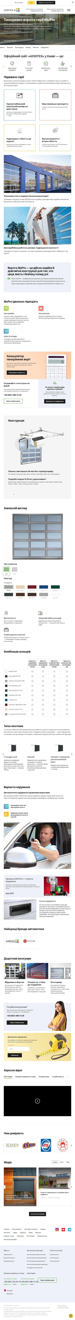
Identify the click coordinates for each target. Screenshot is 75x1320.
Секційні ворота (58, 1076)
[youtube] (63, 1229)
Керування (45, 47)
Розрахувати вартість (17, 372)
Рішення (10, 47)
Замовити (15, 1055)
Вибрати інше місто (46, 2)
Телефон (10, 1045)
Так (31, 2)
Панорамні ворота (10, 40)
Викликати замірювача (54, 401)
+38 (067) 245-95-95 (36, 11)
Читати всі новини (37, 1214)
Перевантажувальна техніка (25, 1076)
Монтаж (36, 47)
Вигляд (28, 47)
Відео (68, 1162)
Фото (61, 1162)
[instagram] (57, 1229)
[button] (71, 66)
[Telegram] (69, 1229)
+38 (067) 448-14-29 (57, 11)
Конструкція (19, 47)
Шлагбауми (8, 1076)
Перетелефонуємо (13, 401)
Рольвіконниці (44, 1076)
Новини (55, 1162)
